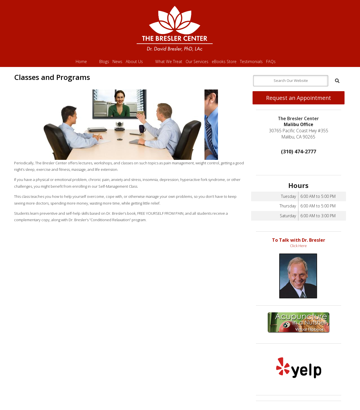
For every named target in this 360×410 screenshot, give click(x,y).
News (117, 61)
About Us (134, 61)
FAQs (271, 61)
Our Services (197, 61)
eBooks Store (224, 61)
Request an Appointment (298, 98)
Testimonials (251, 61)
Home (81, 61)
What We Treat (168, 61)
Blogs (104, 61)
